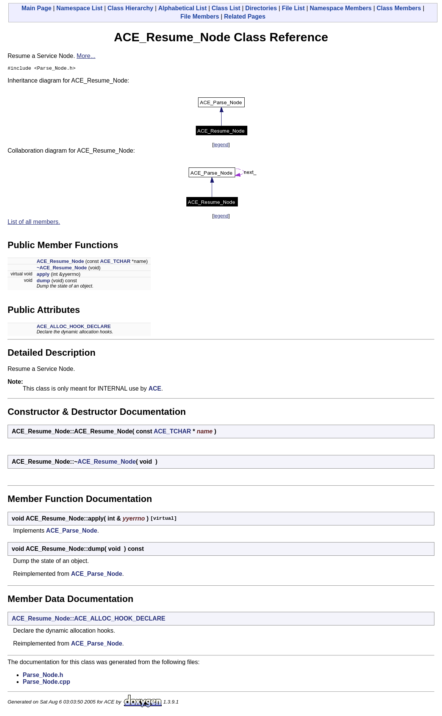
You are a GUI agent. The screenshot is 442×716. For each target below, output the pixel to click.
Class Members (398, 8)
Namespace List (79, 8)
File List (293, 8)
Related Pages (244, 16)
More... (86, 56)
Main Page (37, 8)
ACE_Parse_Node (71, 531)
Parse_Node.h (43, 676)
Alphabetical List (182, 8)
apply (43, 275)
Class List (226, 8)
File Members (199, 16)
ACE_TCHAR (115, 262)
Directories (261, 8)
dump (43, 282)
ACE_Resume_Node (60, 262)
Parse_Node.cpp (46, 683)
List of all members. (34, 223)
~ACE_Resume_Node (62, 269)
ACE (154, 389)
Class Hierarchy (130, 8)
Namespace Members (341, 8)
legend (221, 146)
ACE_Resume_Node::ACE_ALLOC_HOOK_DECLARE (88, 619)
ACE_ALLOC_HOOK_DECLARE (74, 327)
